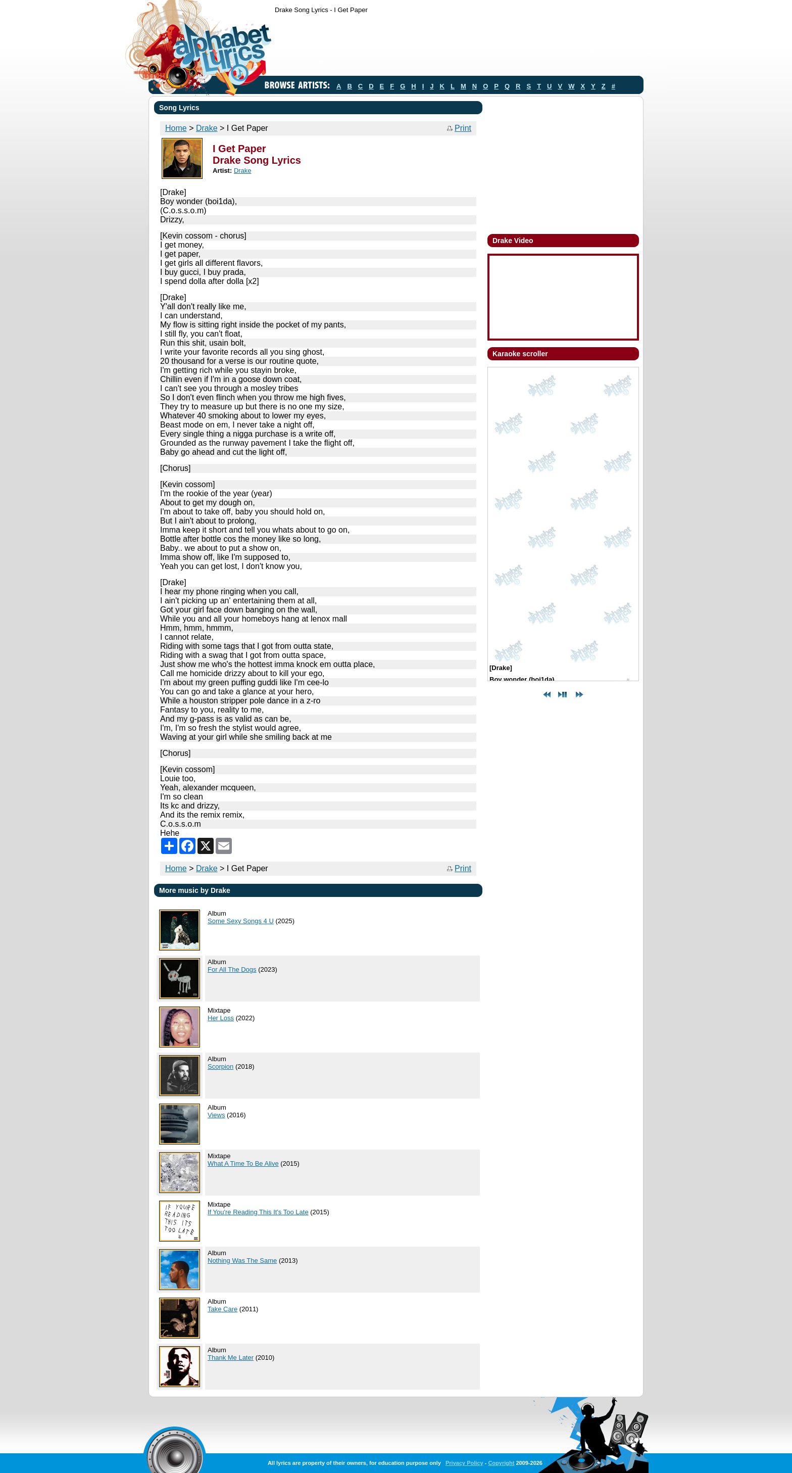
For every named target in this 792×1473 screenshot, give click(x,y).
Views (216, 1115)
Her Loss (221, 1018)
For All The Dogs (232, 969)
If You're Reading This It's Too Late (258, 1212)
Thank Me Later (231, 1357)
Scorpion (220, 1066)
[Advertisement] (458, 47)
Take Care (222, 1309)
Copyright (501, 1463)
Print (463, 128)
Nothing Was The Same (242, 1260)
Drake (207, 128)
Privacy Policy (464, 1463)
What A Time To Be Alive (243, 1163)
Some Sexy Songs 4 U (241, 921)
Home (176, 128)
